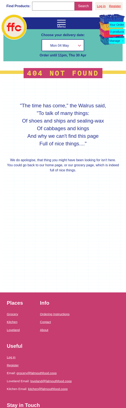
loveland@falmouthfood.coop (51, 381)
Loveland (13, 330)
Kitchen (12, 322)
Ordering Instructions (54, 314)
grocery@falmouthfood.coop (37, 373)
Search (83, 6)
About (44, 330)
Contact (45, 322)
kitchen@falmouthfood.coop (48, 389)
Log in (101, 6)
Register (115, 6)
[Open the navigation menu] (61, 22)
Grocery (12, 314)
